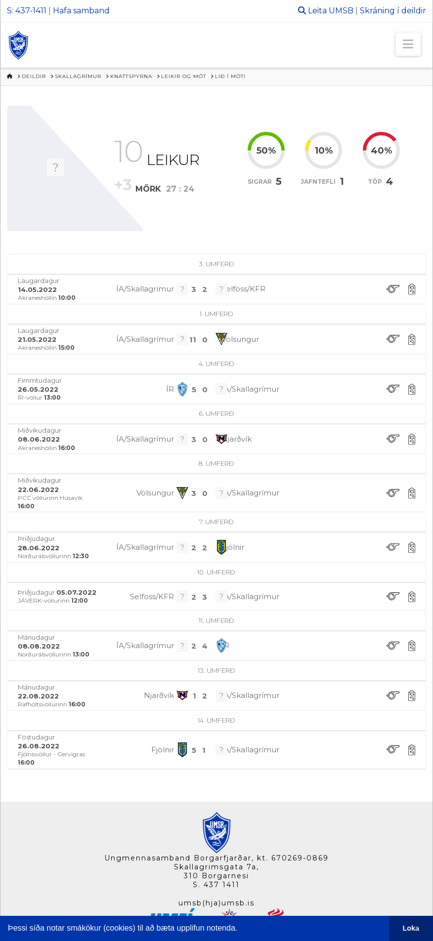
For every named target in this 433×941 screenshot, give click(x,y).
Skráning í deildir (393, 10)
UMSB (341, 10)
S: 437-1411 (26, 10)
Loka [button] (411, 928)
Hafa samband (81, 10)
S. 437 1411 (216, 884)
